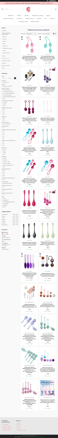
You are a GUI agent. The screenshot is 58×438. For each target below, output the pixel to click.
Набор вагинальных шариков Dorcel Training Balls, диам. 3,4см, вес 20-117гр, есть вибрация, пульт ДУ (29, 89)
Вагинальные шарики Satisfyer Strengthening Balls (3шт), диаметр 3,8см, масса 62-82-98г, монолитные (47, 180)
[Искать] (2, 9)
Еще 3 (4, 206)
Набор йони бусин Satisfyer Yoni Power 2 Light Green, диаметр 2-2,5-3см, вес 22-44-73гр (47, 243)
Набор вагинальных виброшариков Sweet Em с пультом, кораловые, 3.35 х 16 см (47, 305)
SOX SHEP (4, 30)
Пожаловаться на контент (25, 436)
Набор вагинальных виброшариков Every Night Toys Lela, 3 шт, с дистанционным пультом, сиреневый (29, 337)
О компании (5, 424)
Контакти (4, 63)
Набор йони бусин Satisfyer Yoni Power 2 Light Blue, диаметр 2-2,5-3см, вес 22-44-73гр (47, 149)
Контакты (52, 18)
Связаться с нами (6, 427)
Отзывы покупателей (7, 428)
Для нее (4, 36)
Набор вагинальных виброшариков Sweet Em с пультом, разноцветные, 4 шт (29, 306)
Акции (3, 67)
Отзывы (3, 55)
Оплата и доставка (7, 425)
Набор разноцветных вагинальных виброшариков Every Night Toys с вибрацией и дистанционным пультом (47, 369)
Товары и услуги (30, 18)
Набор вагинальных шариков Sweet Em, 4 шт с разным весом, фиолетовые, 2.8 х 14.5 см (47, 401)
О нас (45, 18)
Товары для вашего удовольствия (6, 34)
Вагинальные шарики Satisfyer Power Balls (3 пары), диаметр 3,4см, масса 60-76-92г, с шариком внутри (29, 180)
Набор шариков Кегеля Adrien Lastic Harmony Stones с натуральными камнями (47, 275)
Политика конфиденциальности (37, 436)
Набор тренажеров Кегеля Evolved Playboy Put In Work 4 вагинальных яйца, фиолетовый (29, 274)
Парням (19, 15)
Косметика (19, 18)
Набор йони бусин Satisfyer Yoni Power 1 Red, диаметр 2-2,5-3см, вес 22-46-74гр (29, 212)
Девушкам (10, 15)
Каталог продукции (47, 3)
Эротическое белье (8, 18)
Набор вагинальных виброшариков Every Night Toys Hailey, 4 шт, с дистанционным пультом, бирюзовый (29, 370)
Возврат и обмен (35, 21)
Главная (39, 18)
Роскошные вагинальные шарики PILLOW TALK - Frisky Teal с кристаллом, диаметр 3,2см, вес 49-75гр (47, 58)
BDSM (48, 15)
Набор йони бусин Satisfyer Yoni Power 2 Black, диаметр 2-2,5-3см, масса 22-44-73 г (29, 244)
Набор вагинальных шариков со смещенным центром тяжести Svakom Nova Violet (29, 119)
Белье (4, 43)
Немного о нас (5, 58)
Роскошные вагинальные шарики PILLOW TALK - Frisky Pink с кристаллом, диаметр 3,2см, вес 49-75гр (29, 58)
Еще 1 (4, 166)
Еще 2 (4, 98)
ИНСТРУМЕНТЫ (6, 53)
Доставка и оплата (23, 21)
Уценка (4, 50)
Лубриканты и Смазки (37, 15)
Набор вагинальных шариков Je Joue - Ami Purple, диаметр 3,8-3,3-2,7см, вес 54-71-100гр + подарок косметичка (47, 89)
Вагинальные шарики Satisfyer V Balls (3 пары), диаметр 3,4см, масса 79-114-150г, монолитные (29, 149)
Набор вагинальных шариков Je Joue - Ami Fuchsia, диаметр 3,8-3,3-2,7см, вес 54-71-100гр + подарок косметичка (47, 212)
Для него (5, 39)
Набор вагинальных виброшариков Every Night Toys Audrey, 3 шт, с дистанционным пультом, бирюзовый (47, 337)
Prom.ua (34, 435)
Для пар (27, 15)
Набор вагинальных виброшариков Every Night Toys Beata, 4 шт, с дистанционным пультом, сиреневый (29, 402)
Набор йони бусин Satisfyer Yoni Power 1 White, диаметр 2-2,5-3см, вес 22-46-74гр (47, 119)
